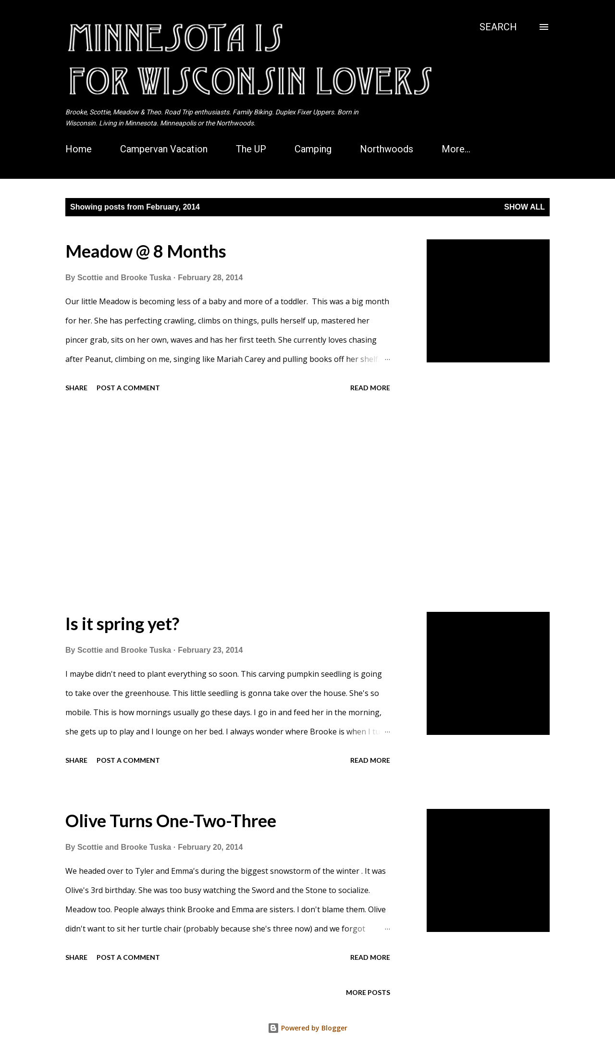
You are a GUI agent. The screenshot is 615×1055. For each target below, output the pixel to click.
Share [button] (76, 388)
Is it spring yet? (122, 623)
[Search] (498, 27)
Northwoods (386, 149)
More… (456, 149)
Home (78, 149)
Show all (524, 207)
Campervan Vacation (164, 149)
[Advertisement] (227, 503)
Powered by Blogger (307, 1027)
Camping (313, 149)
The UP (251, 149)
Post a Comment (128, 388)
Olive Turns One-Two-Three (170, 820)
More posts (368, 992)
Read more (370, 388)
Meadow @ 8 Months (145, 250)
